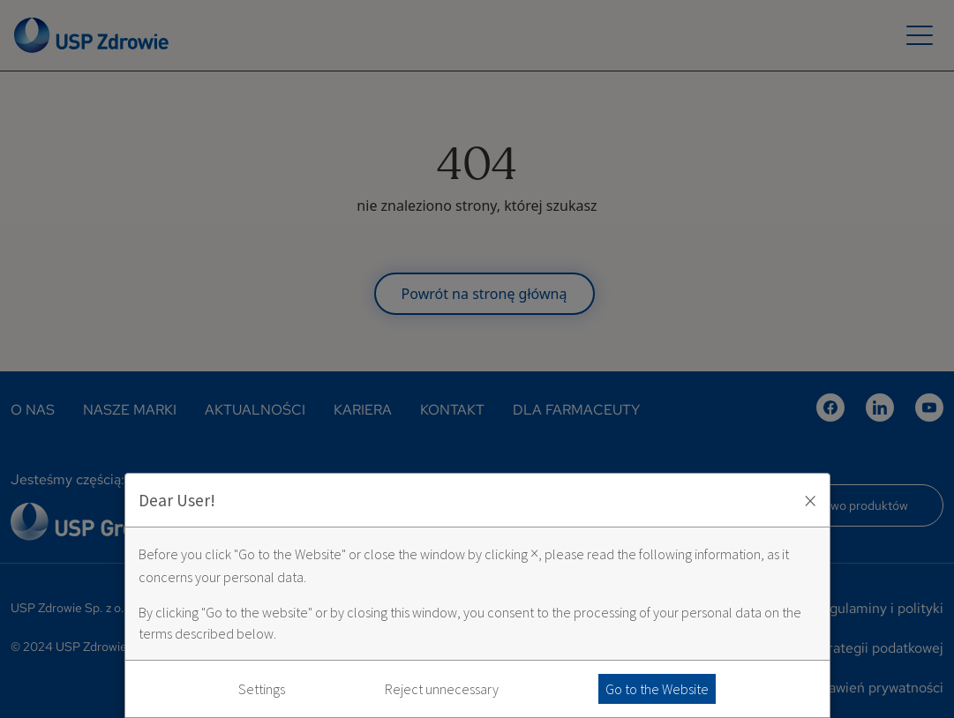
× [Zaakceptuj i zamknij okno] (810, 500)
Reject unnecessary (442, 689)
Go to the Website (657, 689)
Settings (261, 689)
